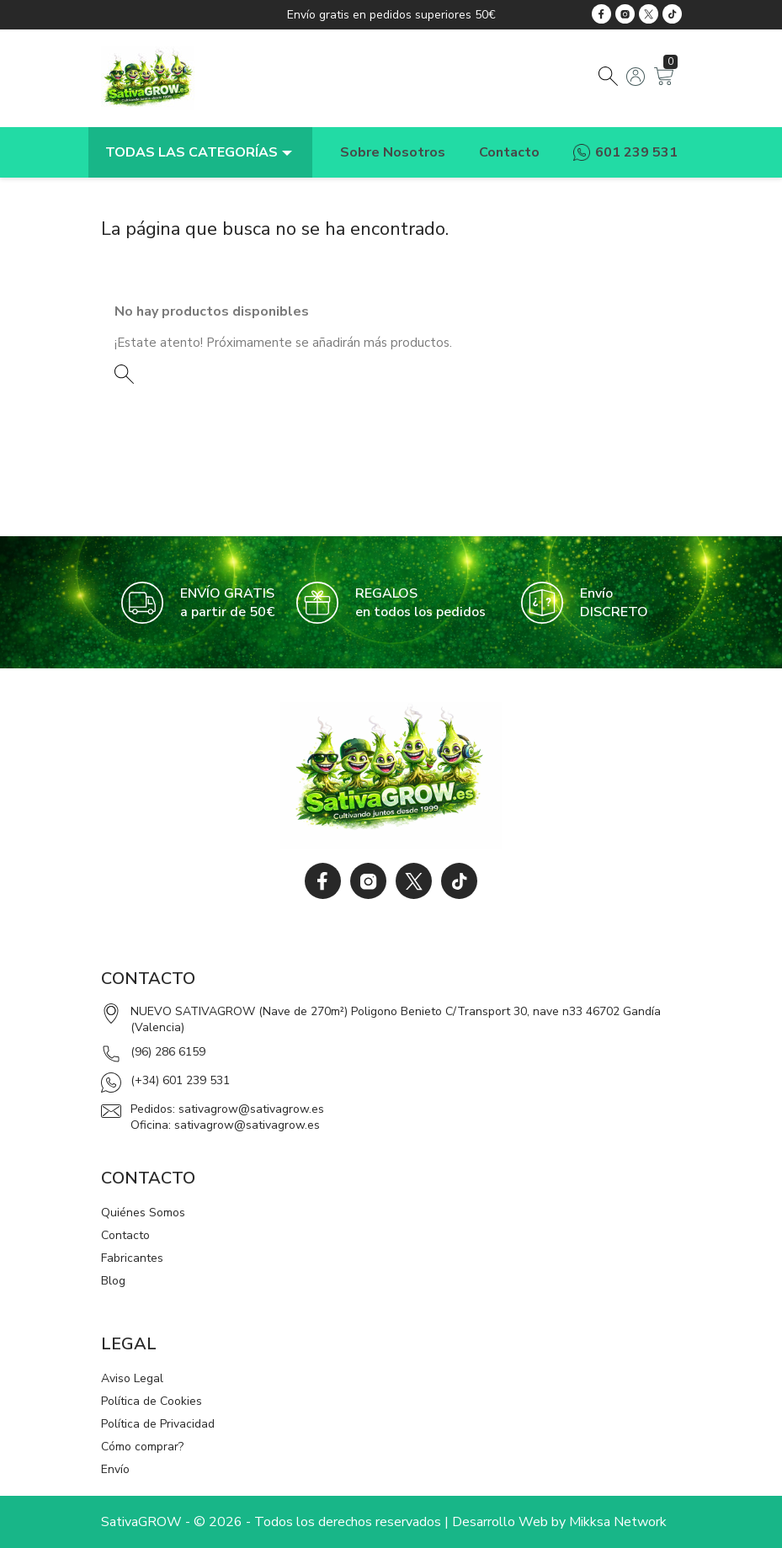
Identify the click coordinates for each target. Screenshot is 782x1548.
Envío (115, 1469)
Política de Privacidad (158, 1424)
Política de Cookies (151, 1401)
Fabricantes (132, 1258)
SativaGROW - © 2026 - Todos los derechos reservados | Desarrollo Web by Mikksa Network (384, 1522)
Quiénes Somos (143, 1213)
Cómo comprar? (142, 1447)
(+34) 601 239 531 (180, 1080)
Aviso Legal (132, 1378)
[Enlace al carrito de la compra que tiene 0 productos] (663, 81)
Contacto (125, 1235)
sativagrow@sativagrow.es (251, 1109)
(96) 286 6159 (167, 1052)
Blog (113, 1281)
